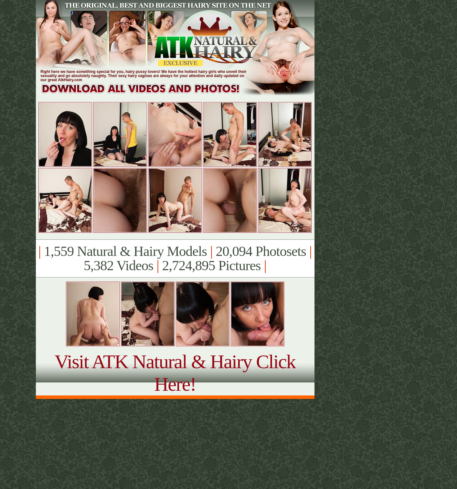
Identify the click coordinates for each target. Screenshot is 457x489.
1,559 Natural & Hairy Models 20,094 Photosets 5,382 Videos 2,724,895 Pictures (175, 258)
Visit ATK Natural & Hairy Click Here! (175, 373)
